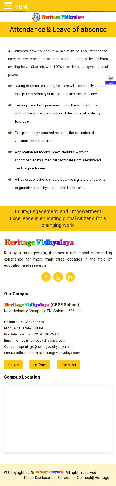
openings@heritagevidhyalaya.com (39, 347)
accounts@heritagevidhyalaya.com (42, 353)
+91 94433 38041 (24, 328)
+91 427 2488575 (24, 322)
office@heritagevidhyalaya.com (34, 340)
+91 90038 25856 (31, 334)
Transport (68, 365)
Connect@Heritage (93, 477)
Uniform (39, 365)
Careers (64, 477)
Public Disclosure (38, 477)
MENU (21, 7)
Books (13, 365)
